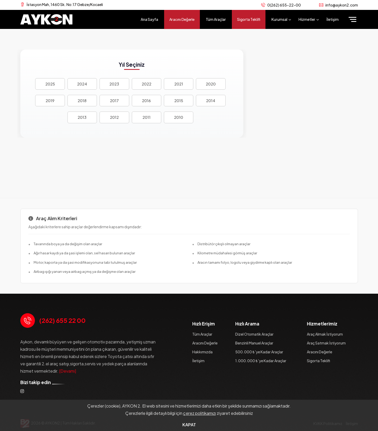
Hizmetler (307, 19)
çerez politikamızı (199, 413)
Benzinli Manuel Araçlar (254, 343)
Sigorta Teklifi (248, 19)
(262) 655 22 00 (62, 320)
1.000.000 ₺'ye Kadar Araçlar (260, 360)
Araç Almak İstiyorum (325, 334)
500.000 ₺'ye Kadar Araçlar (259, 351)
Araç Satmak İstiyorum (326, 343)
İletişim (332, 19)
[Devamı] (67, 371)
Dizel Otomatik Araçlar (254, 334)
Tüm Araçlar (216, 19)
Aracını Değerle (182, 19)
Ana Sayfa (149, 19)
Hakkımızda (202, 351)
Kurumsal (279, 19)
